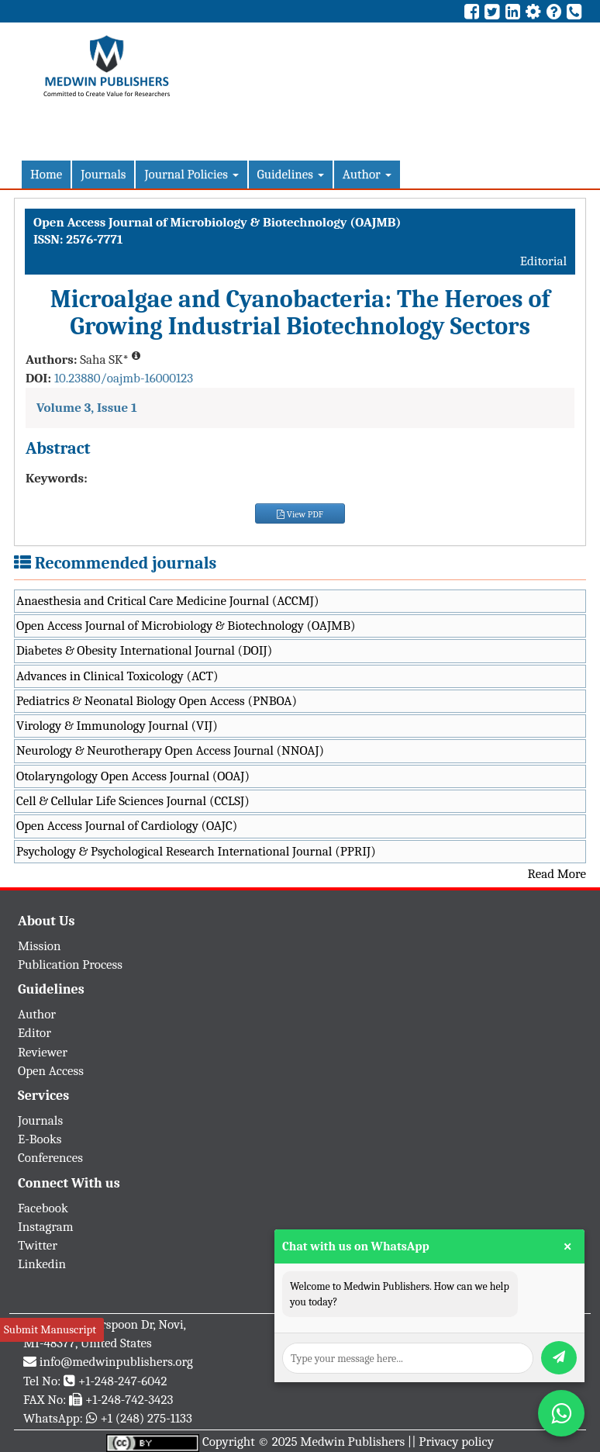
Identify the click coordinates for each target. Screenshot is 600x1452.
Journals (103, 174)
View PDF (300, 514)
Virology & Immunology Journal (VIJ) (117, 725)
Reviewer (42, 1052)
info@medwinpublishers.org (116, 1361)
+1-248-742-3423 (129, 1399)
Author (367, 174)
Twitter (37, 1245)
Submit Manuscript (50, 1329)
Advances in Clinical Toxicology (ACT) (117, 676)
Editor (34, 1032)
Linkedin (42, 1264)
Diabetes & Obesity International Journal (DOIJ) (144, 650)
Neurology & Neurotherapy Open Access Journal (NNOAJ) (170, 750)
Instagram (46, 1226)
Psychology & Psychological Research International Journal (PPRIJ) (196, 851)
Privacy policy (456, 1441)
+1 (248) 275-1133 (145, 1418)
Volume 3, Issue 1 (86, 407)
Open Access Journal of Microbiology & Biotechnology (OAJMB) (186, 625)
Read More (557, 873)
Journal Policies (191, 174)
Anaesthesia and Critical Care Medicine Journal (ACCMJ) (167, 600)
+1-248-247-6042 (122, 1381)
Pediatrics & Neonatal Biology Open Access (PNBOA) (156, 700)
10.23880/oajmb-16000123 (123, 378)
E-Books (39, 1139)
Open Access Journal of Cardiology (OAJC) (126, 825)
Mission (39, 946)
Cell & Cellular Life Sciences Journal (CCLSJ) (133, 800)
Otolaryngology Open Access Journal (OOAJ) (133, 776)
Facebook (43, 1208)
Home (46, 174)
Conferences (50, 1157)
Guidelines (290, 174)
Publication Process (70, 964)
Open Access (51, 1070)
